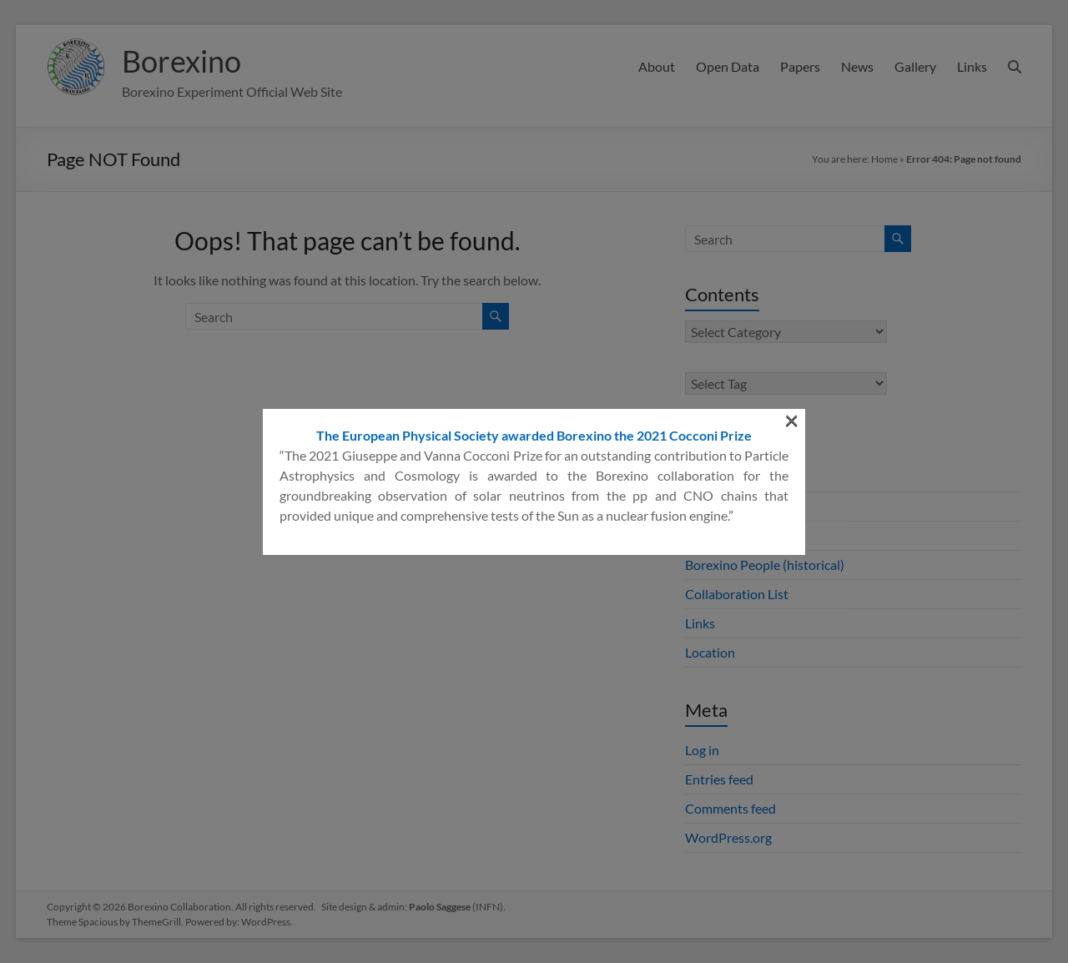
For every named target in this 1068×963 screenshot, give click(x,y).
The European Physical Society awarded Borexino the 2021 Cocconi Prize (534, 254)
